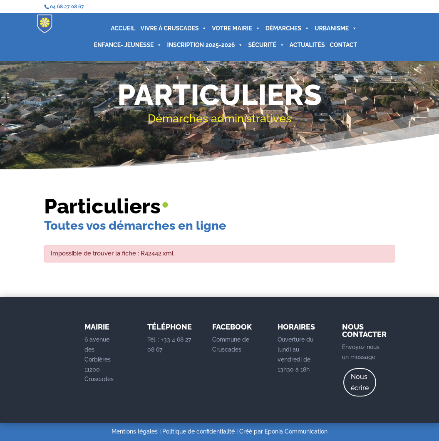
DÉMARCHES (287, 28)
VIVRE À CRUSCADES (173, 28)
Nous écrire (360, 382)
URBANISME (336, 28)
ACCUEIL (123, 28)
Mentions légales (135, 431)
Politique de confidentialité (198, 431)
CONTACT (343, 45)
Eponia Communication (296, 431)
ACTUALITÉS (307, 45)
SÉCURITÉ (266, 45)
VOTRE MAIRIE (236, 28)
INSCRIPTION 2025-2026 (205, 45)
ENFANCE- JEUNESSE (128, 45)
